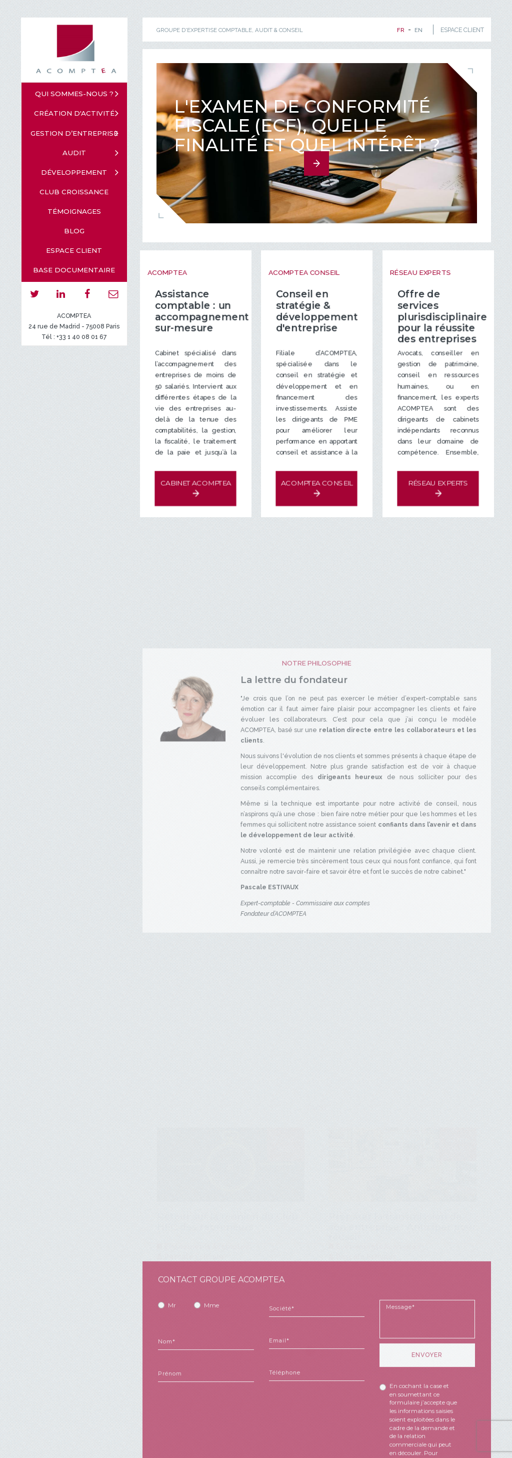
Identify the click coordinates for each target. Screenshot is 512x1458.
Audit (74, 153)
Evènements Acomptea (207, 1245)
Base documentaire (74, 270)
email (113, 294)
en (418, 30)
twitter (35, 294)
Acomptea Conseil (316, 479)
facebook (87, 294)
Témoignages (74, 211)
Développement (74, 172)
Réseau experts (437, 479)
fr (400, 30)
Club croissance (74, 192)
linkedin (61, 294)
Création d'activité (74, 113)
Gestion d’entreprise (74, 133)
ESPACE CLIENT (462, 30)
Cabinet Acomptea (195, 479)
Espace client (74, 250)
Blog (74, 231)
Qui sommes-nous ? (74, 94)
